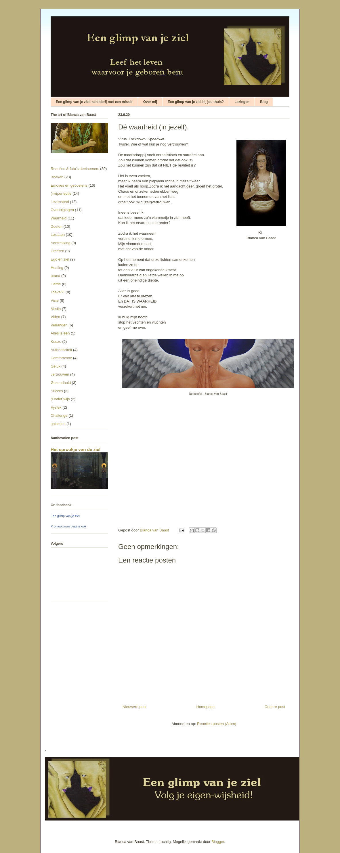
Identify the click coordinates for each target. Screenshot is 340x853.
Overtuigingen (62, 210)
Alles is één (60, 333)
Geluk (55, 366)
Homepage (205, 707)
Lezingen (241, 102)
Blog (264, 102)
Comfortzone (61, 358)
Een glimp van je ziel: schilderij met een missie (94, 102)
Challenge (59, 415)
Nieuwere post (134, 707)
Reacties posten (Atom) (216, 724)
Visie (55, 300)
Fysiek (56, 407)
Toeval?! (57, 292)
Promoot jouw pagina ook (68, 526)
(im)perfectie (61, 193)
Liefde (56, 284)
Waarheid (58, 218)
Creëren (57, 251)
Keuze (56, 341)
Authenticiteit (61, 350)
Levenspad (60, 202)
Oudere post (274, 707)
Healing (57, 267)
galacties (58, 424)
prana (55, 276)
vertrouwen (60, 374)
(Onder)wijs (60, 399)
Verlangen (59, 325)
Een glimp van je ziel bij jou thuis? (196, 102)
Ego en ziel (60, 259)
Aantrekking (60, 243)
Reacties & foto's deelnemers (75, 169)
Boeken (57, 177)
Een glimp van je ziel (65, 516)
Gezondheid (61, 382)
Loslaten (58, 234)
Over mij (150, 102)
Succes (57, 391)
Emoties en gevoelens (69, 185)
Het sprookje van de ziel (75, 449)
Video (55, 317)
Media (56, 309)
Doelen (56, 226)
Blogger (217, 841)
